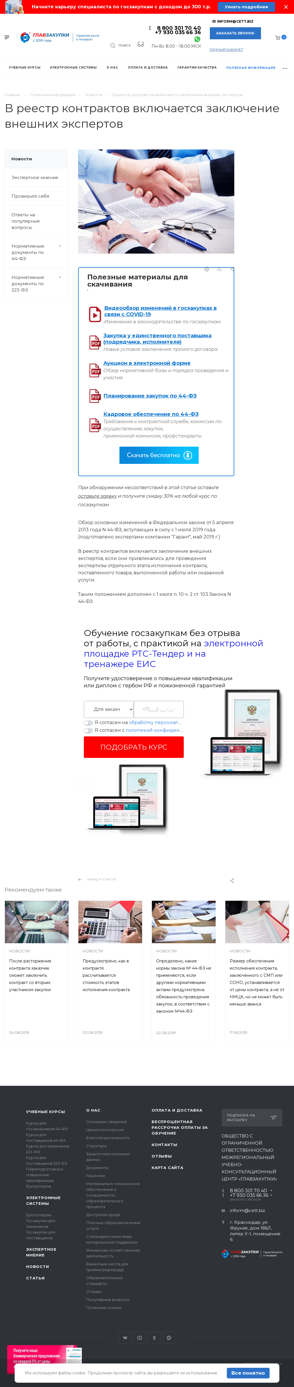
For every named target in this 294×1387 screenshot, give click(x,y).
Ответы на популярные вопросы (25, 221)
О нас (93, 1110)
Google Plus (169, 1338)
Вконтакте (125, 1338)
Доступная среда (103, 1214)
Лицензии (95, 1175)
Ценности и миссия (105, 1129)
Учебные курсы (45, 1111)
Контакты (164, 1144)
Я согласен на (139, 722)
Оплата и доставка (177, 1110)
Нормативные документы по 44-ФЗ (39, 252)
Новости (21, 159)
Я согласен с (139, 730)
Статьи (35, 1278)
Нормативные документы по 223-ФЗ (39, 283)
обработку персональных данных (169, 722)
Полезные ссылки (103, 1307)
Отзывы (94, 1291)
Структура (96, 1145)
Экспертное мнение (34, 177)
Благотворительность (107, 1137)
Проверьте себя (30, 196)
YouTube (140, 1338)
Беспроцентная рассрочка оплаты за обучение (180, 1127)
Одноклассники (154, 1338)
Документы (97, 1167)
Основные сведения (106, 1121)
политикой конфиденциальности (167, 730)
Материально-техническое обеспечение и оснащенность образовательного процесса (113, 1195)
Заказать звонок (235, 33)
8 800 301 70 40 (179, 28)
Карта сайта (167, 1167)
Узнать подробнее (246, 7)
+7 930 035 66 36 (178, 32)
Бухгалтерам (38, 1215)
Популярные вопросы (107, 1299)
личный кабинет (226, 49)
